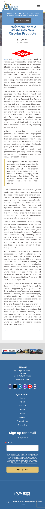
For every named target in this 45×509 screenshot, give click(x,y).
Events (22, 409)
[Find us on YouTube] (30, 386)
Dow (6, 59)
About (22, 402)
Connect (22, 406)
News (22, 413)
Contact (22, 417)
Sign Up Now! (22, 469)
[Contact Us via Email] (35, 386)
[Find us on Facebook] (10, 386)
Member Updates (22, 42)
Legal (23, 504)
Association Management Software (22, 494)
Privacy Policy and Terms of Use (24, 16)
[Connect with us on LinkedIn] (20, 386)
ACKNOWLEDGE (22, 20)
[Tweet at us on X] (15, 386)
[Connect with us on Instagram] (25, 386)
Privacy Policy (22, 421)
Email (9, 443)
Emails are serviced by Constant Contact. (24, 463)
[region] (40, 332)
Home (22, 398)
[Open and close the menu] (30, 6)
